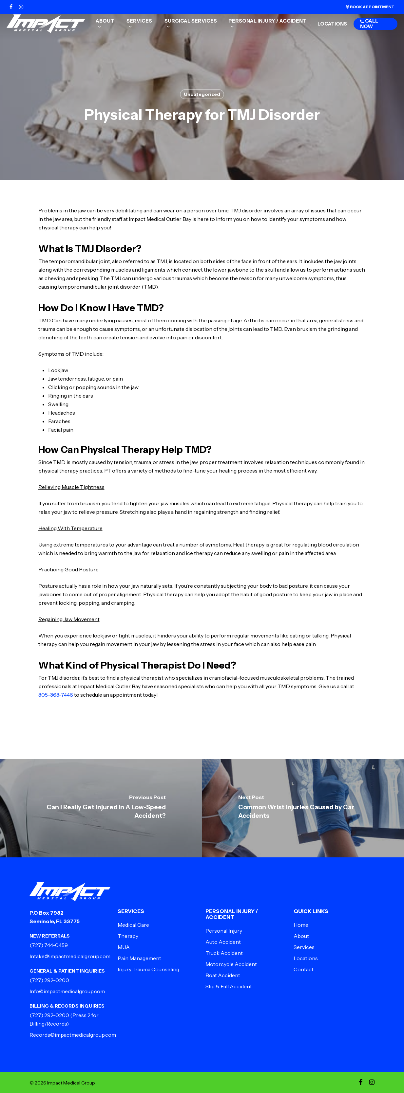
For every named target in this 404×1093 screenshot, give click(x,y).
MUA (124, 947)
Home (301, 925)
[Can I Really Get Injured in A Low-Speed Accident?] (101, 808)
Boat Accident (222, 975)
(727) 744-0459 (48, 945)
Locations (306, 958)
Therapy (128, 936)
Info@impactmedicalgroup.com (67, 991)
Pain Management (139, 958)
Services (304, 947)
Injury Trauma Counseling (148, 969)
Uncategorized (202, 94)
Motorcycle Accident (231, 964)
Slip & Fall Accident (228, 986)
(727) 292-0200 (49, 980)
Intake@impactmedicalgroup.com (69, 956)
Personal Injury (223, 930)
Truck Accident (224, 953)
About (301, 936)
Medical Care (133, 925)
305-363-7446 (55, 694)
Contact (304, 969)
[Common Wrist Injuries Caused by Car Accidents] (303, 808)
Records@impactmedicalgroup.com (72, 1034)
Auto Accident (223, 942)
